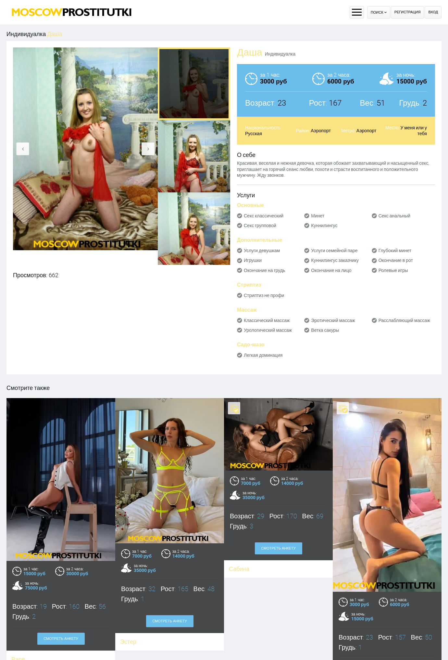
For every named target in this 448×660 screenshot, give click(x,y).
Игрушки (253, 260)
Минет (317, 215)
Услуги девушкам (262, 250)
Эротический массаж (333, 320)
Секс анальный (395, 215)
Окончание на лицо (331, 270)
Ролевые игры (393, 270)
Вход (433, 12)
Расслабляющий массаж (404, 320)
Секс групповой (260, 225)
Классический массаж (267, 320)
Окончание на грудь (264, 270)
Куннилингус (324, 225)
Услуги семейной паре (334, 250)
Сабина (239, 568)
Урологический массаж (268, 330)
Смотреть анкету (61, 639)
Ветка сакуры (325, 330)
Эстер (128, 641)
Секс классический (263, 215)
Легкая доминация (263, 355)
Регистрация (407, 12)
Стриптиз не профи (264, 295)
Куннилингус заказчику (335, 260)
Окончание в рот (396, 260)
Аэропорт (321, 130)
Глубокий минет (395, 250)
